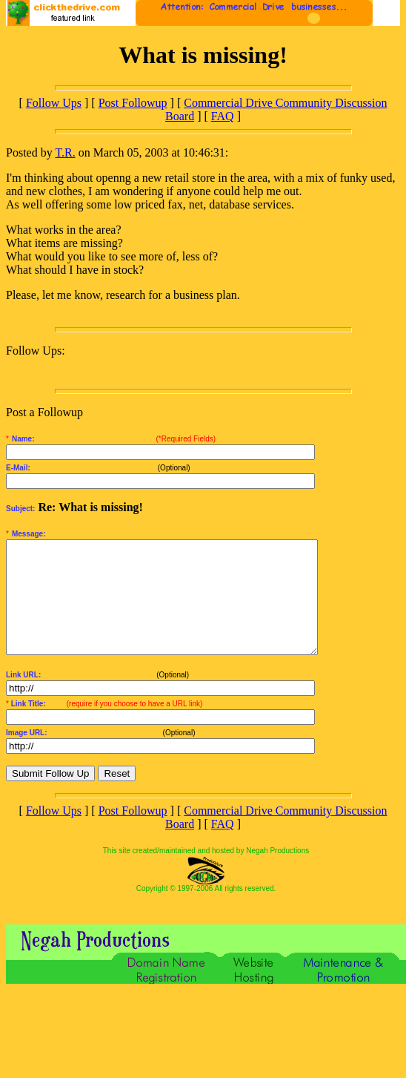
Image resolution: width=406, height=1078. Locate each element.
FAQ (222, 116)
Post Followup (133, 102)
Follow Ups (53, 102)
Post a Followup (44, 412)
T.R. (65, 152)
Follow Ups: (35, 350)
